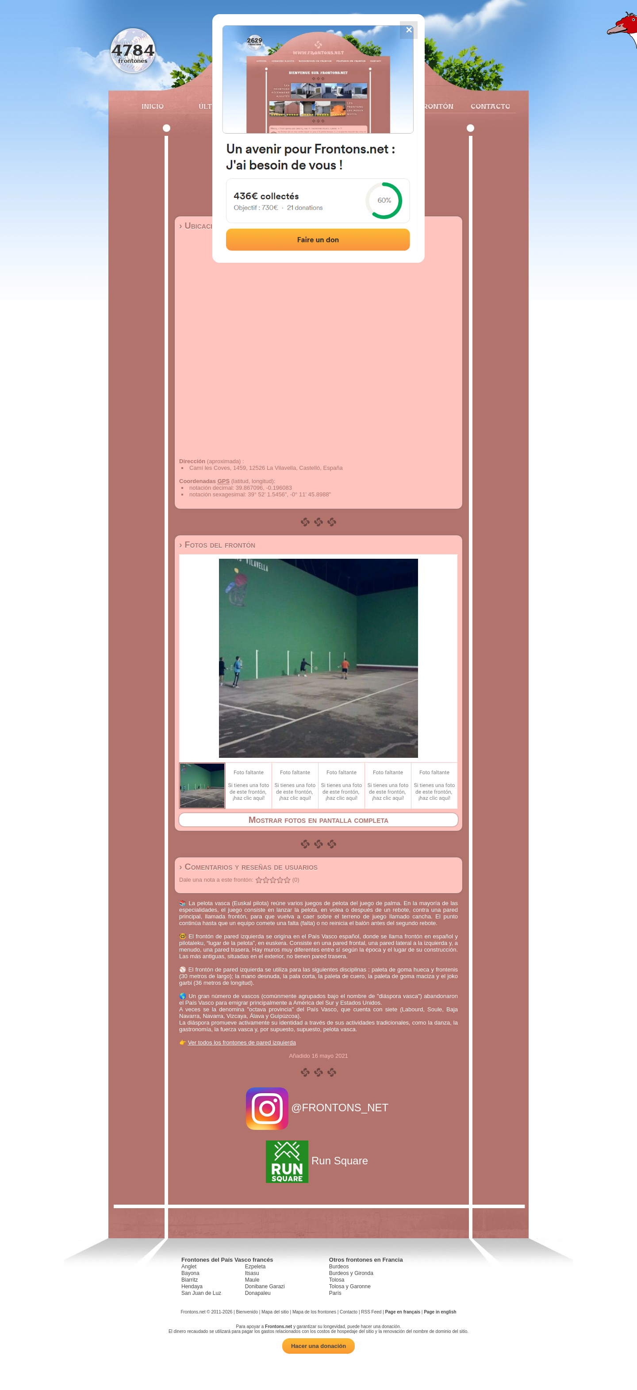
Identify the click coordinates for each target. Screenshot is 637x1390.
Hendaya (192, 1286)
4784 (133, 50)
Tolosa (337, 1280)
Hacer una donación (318, 1346)
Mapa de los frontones (314, 1311)
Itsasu (252, 1273)
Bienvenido (246, 1311)
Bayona (190, 1273)
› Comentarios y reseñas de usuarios (248, 867)
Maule (252, 1280)
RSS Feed (371, 1311)
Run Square (318, 1161)
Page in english (440, 1311)
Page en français (402, 1311)
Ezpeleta (255, 1266)
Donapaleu (258, 1293)
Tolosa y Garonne (350, 1286)
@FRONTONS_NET (318, 1108)
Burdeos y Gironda (351, 1273)
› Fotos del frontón (217, 544)
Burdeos (339, 1266)
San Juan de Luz (201, 1293)
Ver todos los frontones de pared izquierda (242, 1042)
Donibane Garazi (265, 1286)
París (335, 1293)
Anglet (188, 1266)
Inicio (153, 106)
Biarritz (189, 1280)
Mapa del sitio (275, 1311)
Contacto (487, 106)
